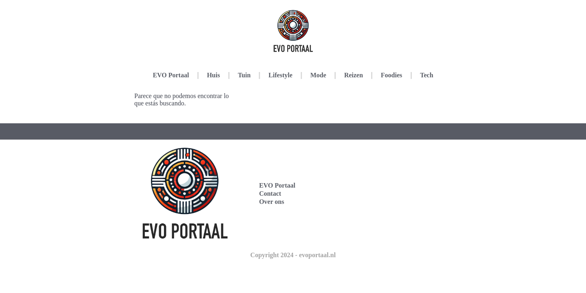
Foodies (391, 75)
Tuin (244, 75)
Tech (426, 75)
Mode (318, 75)
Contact (270, 193)
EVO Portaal (171, 75)
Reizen (353, 75)
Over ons (271, 201)
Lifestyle (281, 75)
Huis (213, 75)
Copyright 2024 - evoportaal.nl (293, 254)
